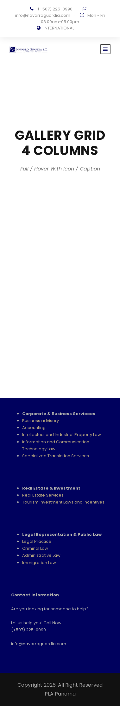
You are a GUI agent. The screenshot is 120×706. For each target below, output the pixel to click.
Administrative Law (41, 555)
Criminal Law (35, 548)
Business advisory (40, 421)
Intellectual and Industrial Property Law (61, 435)
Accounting (34, 428)
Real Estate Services (43, 495)
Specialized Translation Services (55, 456)
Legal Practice (36, 541)
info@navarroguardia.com (42, 15)
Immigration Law (39, 563)
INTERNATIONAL (59, 28)
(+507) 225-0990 (55, 9)
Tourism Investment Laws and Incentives (63, 502)
